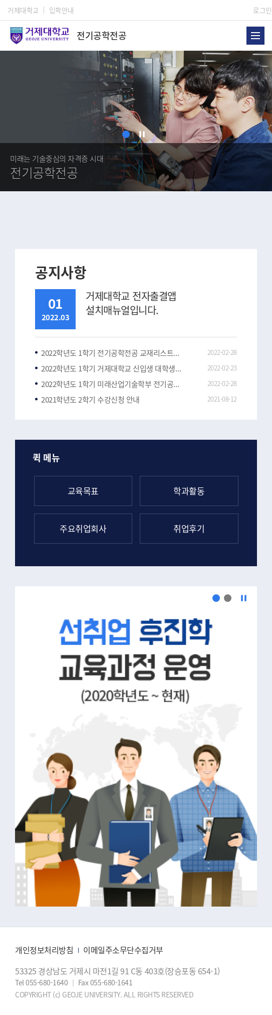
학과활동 (188, 490)
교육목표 (83, 490)
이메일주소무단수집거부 (123, 949)
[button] (126, 134)
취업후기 (188, 528)
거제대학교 (23, 10)
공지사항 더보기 (229, 272)
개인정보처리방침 (44, 949)
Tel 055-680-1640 (42, 982)
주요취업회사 (83, 528)
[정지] (142, 134)
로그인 (262, 10)
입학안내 (61, 10)
